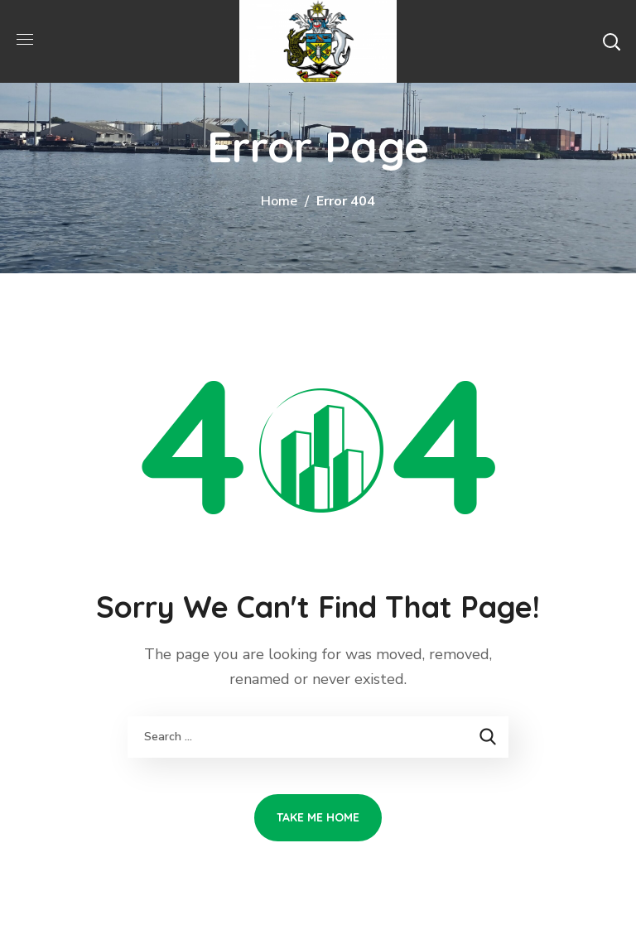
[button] (611, 41)
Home (279, 201)
